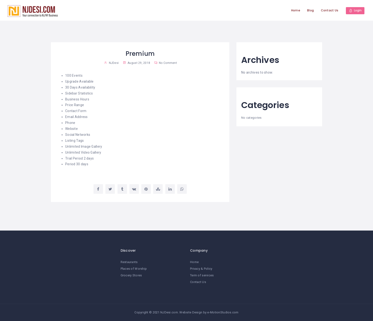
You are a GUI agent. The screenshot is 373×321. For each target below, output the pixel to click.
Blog (310, 10)
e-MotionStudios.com (222, 312)
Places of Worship (134, 268)
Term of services (202, 275)
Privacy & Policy (201, 268)
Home (295, 10)
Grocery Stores (131, 275)
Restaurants (129, 262)
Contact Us (329, 10)
